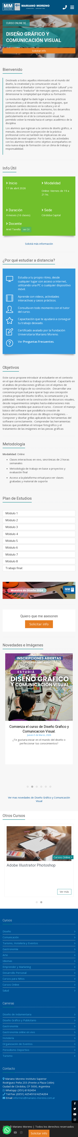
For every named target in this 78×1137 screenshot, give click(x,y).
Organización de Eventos (18, 1044)
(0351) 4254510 (26, 1094)
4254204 (42, 1094)
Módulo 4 (11, 534)
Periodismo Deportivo (16, 1050)
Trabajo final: (14, 568)
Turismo (8, 1055)
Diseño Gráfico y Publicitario (19, 1020)
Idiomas (7, 961)
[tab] (39, 513)
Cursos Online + (63, 857)
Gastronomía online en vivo (19, 1032)
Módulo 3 (11, 527)
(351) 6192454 (27, 1090)
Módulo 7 (11, 554)
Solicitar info (39, 1133)
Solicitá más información (39, 243)
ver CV (26, 229)
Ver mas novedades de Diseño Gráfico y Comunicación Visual (39, 799)
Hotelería (8, 1038)
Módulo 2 (11, 520)
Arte (5, 955)
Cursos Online (11, 984)
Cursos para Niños (14, 978)
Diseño (7, 931)
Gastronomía (10, 949)
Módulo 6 (11, 547)
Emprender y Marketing (17, 967)
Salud (6, 990)
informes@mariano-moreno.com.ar (34, 1098)
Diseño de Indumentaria (17, 1014)
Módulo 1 (11, 513)
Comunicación (11, 937)
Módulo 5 (11, 541)
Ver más (64, 891)
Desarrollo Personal (14, 972)
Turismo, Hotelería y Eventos (20, 943)
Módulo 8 (11, 561)
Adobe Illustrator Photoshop (31, 865)
